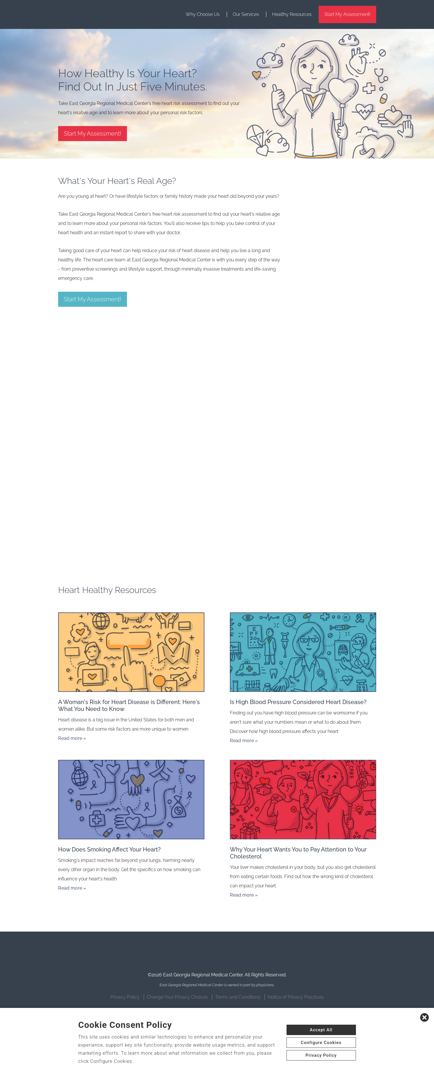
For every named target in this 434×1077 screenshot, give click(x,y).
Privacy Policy (125, 997)
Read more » (72, 738)
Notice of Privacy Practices (296, 997)
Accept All (321, 1029)
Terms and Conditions (238, 997)
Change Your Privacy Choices (177, 997)
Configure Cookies (321, 1042)
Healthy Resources (292, 14)
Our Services (246, 14)
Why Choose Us (203, 14)
